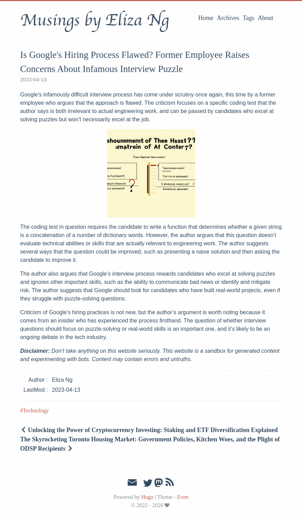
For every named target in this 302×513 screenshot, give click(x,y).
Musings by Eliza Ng (94, 20)
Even (182, 497)
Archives (228, 17)
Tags (248, 17)
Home (206, 17)
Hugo (147, 497)
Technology (36, 410)
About (265, 17)
